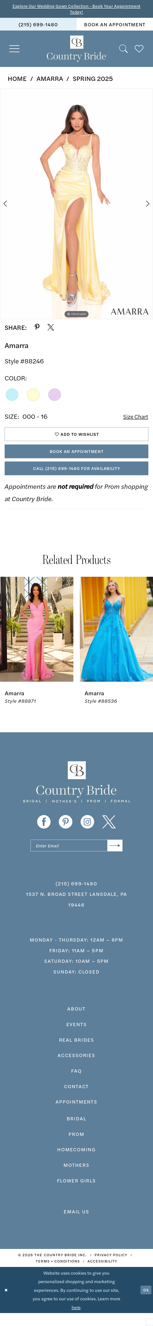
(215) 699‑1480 (76, 896)
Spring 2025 (93, 80)
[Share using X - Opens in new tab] (50, 329)
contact (76, 1099)
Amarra (50, 80)
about (76, 1021)
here (76, 1320)
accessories (76, 1068)
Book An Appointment (76, 457)
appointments (76, 1114)
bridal (77, 1131)
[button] (14, 51)
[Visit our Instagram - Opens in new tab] (87, 833)
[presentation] (36, 640)
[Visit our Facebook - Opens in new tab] (44, 833)
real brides (76, 1052)
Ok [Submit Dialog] (145, 1303)
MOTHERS (76, 1177)
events (76, 1037)
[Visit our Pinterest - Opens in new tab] (65, 833)
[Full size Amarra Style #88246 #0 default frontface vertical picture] (76, 206)
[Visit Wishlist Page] (139, 50)
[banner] (76, 50)
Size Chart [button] (133, 418)
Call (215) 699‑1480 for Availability (77, 477)
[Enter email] (76, 858)
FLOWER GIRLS (76, 1193)
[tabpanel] (76, 206)
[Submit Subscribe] (113, 858)
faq (76, 1083)
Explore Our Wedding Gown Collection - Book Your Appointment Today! (76, 10)
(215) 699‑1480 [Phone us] (38, 26)
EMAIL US (76, 1224)
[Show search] (123, 50)
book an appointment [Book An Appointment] (115, 26)
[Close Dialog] (7, 1303)
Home (17, 80)
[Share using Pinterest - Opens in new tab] (37, 329)
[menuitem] (38, 26)
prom (76, 1146)
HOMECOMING (76, 1162)
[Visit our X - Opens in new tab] (109, 833)
